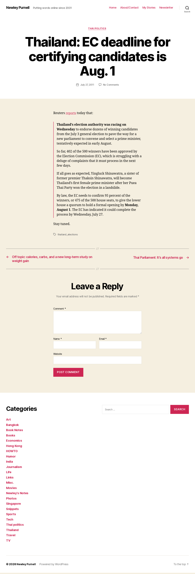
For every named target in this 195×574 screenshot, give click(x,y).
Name (57, 340)
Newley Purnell (18, 7)
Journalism (14, 468)
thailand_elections (68, 234)
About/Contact (129, 7)
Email (103, 340)
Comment (59, 310)
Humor (11, 457)
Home (112, 7)
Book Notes (15, 431)
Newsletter (166, 7)
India (10, 463)
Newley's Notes (18, 494)
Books (11, 436)
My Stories (149, 7)
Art (8, 421)
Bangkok (12, 426)
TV (8, 542)
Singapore (14, 505)
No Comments (111, 85)
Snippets (13, 510)
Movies (11, 489)
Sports (11, 515)
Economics (14, 442)
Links (10, 478)
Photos (11, 499)
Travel (11, 536)
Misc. (10, 484)
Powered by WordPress (54, 565)
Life (9, 473)
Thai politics (97, 28)
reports (71, 114)
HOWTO (12, 452)
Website (57, 355)
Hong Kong (14, 447)
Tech (10, 521)
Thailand (13, 531)
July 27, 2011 (87, 85)
